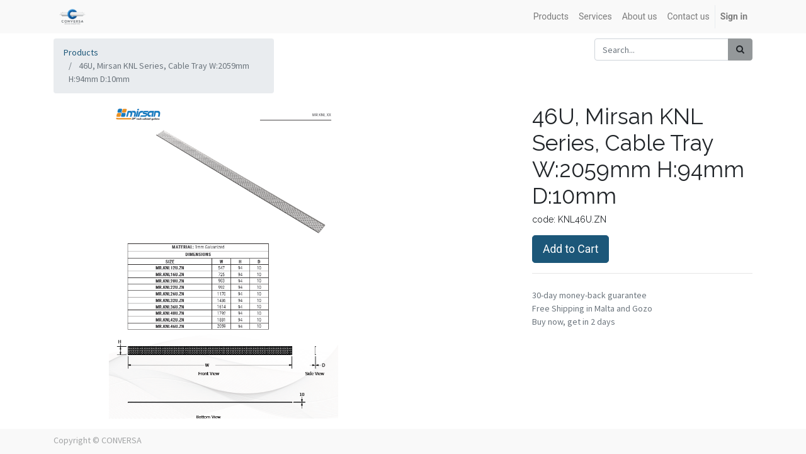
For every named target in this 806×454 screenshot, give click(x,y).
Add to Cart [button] (570, 249)
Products (81, 52)
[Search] (740, 49)
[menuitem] (551, 16)
